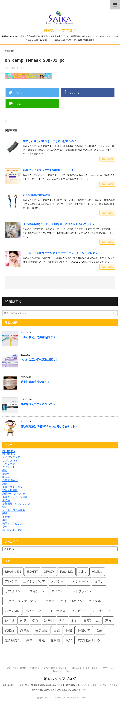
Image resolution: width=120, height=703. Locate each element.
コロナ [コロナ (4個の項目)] (99, 581)
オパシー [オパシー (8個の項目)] (57, 581)
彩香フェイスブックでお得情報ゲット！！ (48, 170)
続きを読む (107, 159)
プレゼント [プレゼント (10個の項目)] (79, 611)
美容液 (6, 517)
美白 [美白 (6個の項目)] (29, 640)
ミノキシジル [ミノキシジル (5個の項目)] (102, 611)
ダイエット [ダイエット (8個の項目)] (59, 591)
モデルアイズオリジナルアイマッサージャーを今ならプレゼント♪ (62, 253)
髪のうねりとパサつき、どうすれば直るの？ (49, 141)
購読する (14, 301)
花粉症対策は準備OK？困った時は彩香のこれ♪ (48, 426)
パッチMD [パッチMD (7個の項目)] (12, 611)
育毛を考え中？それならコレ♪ (38, 404)
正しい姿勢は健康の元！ (37, 195)
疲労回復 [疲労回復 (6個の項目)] (41, 630)
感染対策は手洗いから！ (35, 381)
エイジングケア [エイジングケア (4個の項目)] (34, 581)
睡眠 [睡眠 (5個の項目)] (69, 630)
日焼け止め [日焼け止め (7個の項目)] (91, 620)
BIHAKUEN (8, 451)
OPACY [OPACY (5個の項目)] (49, 571)
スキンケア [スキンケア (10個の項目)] (37, 591)
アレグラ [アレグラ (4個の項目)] (11, 581)
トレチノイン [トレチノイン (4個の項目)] (82, 591)
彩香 (4, 483)
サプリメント (10, 460)
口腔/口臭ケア (10, 480)
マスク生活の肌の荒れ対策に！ (39, 359)
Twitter (68, 671)
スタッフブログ (92, 668)
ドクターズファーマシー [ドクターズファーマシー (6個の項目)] (22, 601)
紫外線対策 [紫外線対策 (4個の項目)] (13, 640)
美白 (4, 520)
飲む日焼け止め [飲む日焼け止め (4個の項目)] (89, 640)
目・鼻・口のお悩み (13, 510)
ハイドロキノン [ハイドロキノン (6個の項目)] (72, 601)
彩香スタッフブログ (60, 31)
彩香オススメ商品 (12, 487)
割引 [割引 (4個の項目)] (62, 620)
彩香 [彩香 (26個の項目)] (74, 620)
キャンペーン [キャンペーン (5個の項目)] (78, 581)
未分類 (6, 500)
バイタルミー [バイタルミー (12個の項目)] (97, 601)
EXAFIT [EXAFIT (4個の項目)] (32, 571)
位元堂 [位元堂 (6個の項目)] (9, 620)
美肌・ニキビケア (12, 523)
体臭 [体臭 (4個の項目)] (23, 620)
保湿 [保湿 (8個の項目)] (35, 620)
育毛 (4, 527)
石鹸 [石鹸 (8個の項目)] (99, 630)
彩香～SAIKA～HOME (16, 668)
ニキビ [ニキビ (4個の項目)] (50, 601)
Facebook (57, 671)
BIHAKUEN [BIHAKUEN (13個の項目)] (13, 571)
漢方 (4, 507)
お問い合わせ (76, 668)
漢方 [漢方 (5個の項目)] (108, 620)
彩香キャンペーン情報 (15, 497)
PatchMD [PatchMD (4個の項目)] (66, 571)
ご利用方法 (34, 668)
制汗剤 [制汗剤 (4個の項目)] (49, 620)
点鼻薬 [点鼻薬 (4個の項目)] (24, 630)
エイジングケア (11, 457)
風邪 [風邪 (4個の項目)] (69, 640)
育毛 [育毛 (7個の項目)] (41, 640)
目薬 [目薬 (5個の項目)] (57, 630)
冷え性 (6, 473)
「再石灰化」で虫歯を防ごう (37, 337)
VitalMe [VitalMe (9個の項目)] (97, 571)
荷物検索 (62, 668)
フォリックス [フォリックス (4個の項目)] (56, 611)
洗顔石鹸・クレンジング (16, 503)
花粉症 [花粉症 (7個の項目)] (55, 640)
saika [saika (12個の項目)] (82, 571)
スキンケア (8, 464)
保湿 (4, 470)
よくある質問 (49, 668)
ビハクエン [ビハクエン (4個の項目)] (33, 611)
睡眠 (4, 513)
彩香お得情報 (10, 490)
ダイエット (8, 467)
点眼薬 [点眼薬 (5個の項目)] (9, 630)
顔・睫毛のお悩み (12, 530)
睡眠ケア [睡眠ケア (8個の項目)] (84, 630)
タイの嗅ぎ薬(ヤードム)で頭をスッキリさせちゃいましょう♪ (59, 224)
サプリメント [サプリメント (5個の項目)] (14, 591)
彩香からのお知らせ (13, 493)
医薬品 (6, 477)
